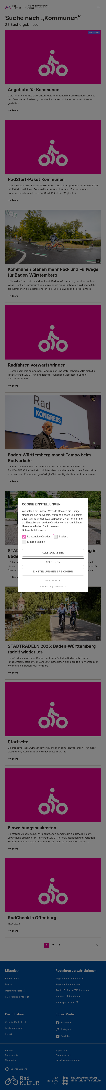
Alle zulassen (53, 552)
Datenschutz (60, 586)
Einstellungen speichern (53, 571)
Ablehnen (53, 562)
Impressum (45, 586)
